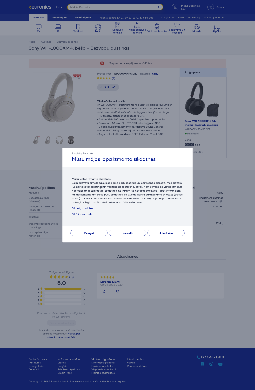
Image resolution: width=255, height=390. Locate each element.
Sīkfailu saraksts (82, 214)
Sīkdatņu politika (82, 208)
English (76, 153)
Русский (88, 153)
